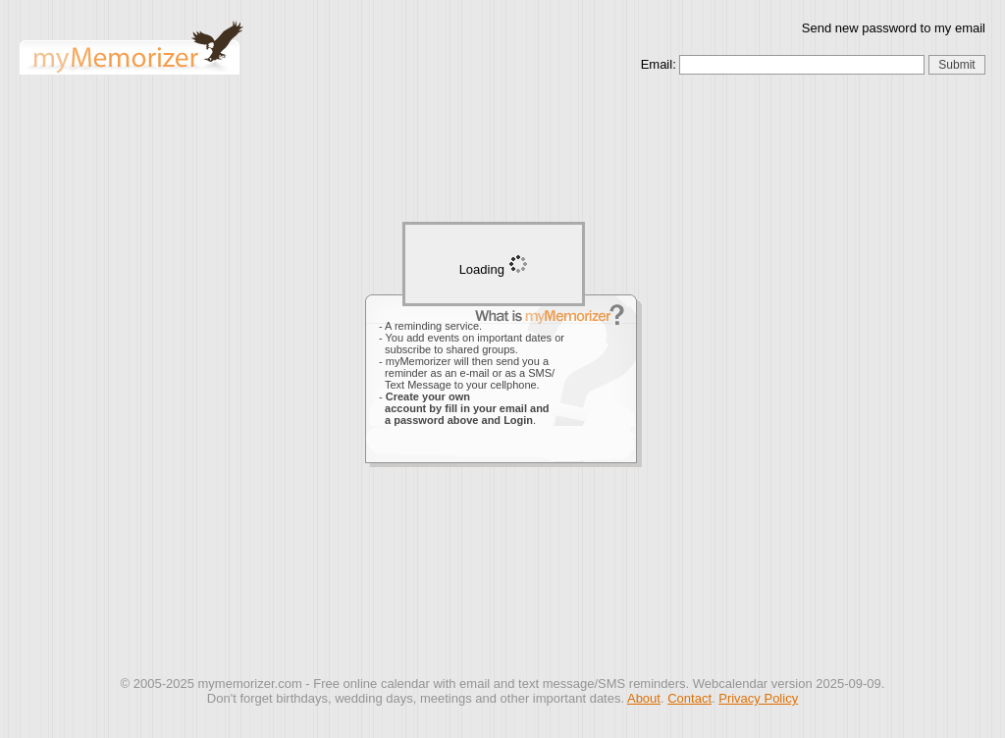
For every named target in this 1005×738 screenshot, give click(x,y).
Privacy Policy (758, 698)
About (644, 698)
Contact (689, 698)
